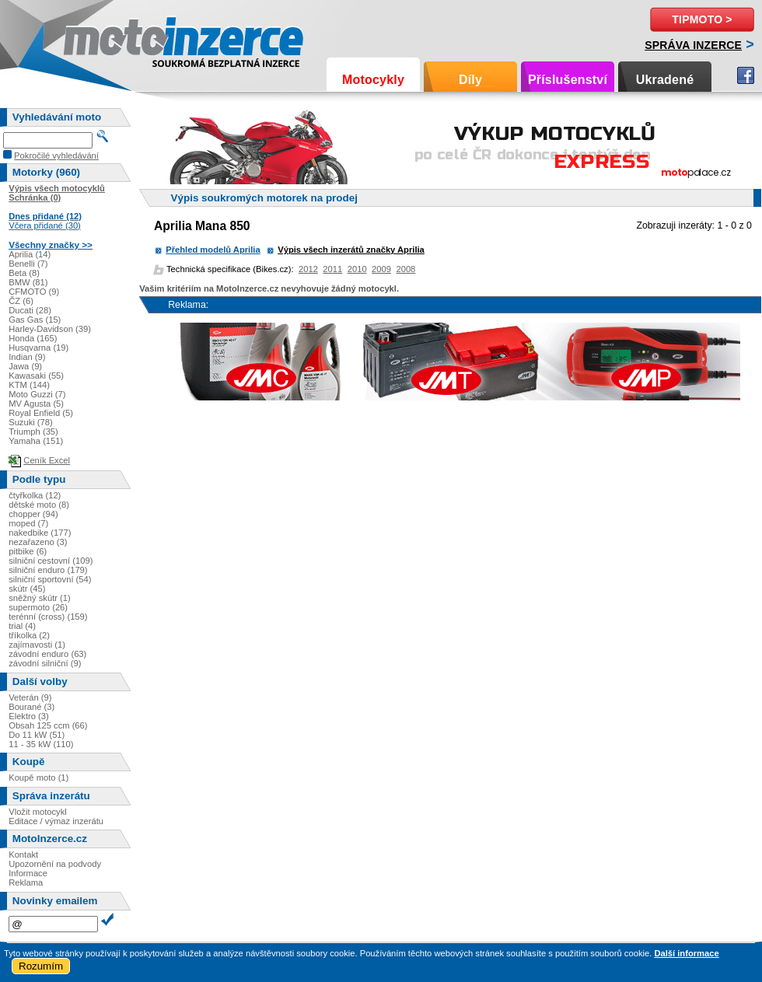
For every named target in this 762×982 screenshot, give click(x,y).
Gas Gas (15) (35, 319)
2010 (357, 269)
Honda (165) (33, 338)
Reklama (26, 882)
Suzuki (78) (31, 422)
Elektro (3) (29, 716)
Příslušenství (567, 79)
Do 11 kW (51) (37, 734)
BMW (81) (28, 282)
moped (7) (28, 523)
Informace (28, 873)
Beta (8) (24, 273)
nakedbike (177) (40, 532)
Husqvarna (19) (38, 347)
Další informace (686, 953)
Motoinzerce (96, 38)
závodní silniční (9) (45, 663)
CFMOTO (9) (34, 291)
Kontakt (23, 854)
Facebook (745, 75)
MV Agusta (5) (36, 403)
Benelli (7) (28, 263)
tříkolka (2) (29, 635)
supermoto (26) (38, 607)
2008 (405, 269)
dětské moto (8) (39, 504)
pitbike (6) (28, 551)
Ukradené (665, 79)
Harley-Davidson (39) (50, 329)
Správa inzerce (693, 45)
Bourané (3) (31, 706)
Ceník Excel (46, 460)
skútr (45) (27, 588)
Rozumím (41, 966)
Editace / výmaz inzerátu (56, 821)
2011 (332, 269)
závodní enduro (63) (47, 654)
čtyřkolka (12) (35, 495)
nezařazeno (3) (38, 542)
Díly (470, 79)
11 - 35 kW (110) (41, 744)
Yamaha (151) (36, 441)
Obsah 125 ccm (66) (48, 725)
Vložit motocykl (38, 811)
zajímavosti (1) (37, 644)
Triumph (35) (33, 431)
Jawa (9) (25, 366)
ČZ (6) (21, 301)
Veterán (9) (30, 697)
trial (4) (22, 626)
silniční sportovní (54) (50, 579)
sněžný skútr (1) (40, 598)
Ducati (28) (30, 310)
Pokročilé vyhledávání (56, 155)
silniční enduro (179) (48, 570)
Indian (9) (27, 357)
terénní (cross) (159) (48, 616)
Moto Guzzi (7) (37, 394)
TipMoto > (702, 19)
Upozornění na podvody (55, 863)
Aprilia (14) (30, 254)
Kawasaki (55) (36, 375)
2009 (381, 269)
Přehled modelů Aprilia (213, 249)
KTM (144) (29, 385)
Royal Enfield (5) (41, 413)
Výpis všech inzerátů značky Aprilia (351, 249)
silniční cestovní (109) (51, 560)
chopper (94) (33, 514)
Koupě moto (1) (38, 777)
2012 (308, 269)
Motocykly (373, 79)
